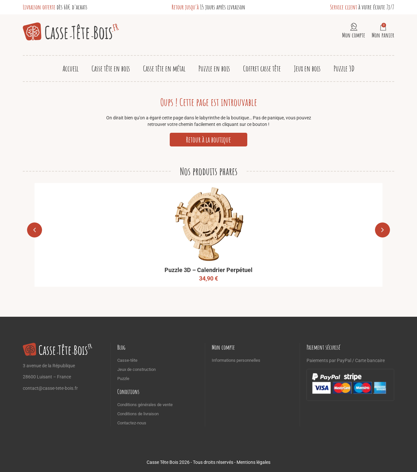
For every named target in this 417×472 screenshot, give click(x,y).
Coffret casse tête (262, 68)
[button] (34, 229)
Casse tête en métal (164, 68)
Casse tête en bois (111, 68)
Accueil (71, 68)
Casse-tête (127, 360)
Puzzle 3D (344, 68)
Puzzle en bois (214, 68)
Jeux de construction (136, 369)
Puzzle (123, 378)
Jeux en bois (307, 68)
